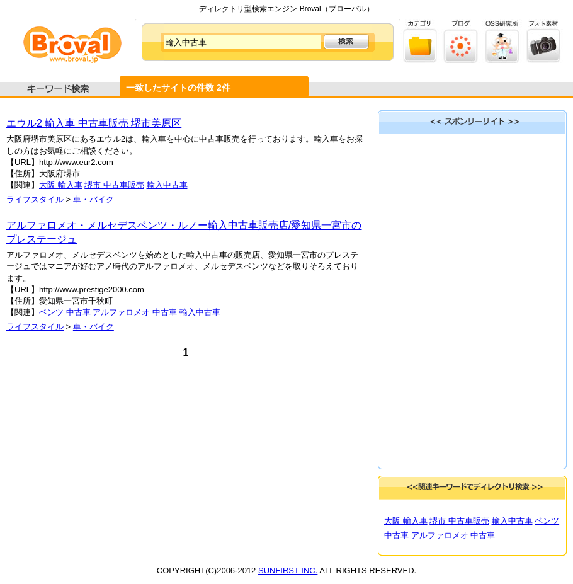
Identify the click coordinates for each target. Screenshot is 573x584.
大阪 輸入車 (60, 185)
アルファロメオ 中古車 (135, 312)
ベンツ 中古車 (65, 312)
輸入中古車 (167, 185)
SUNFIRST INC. (287, 570)
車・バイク (93, 199)
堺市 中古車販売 (114, 185)
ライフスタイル (35, 199)
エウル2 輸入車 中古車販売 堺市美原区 (93, 123)
